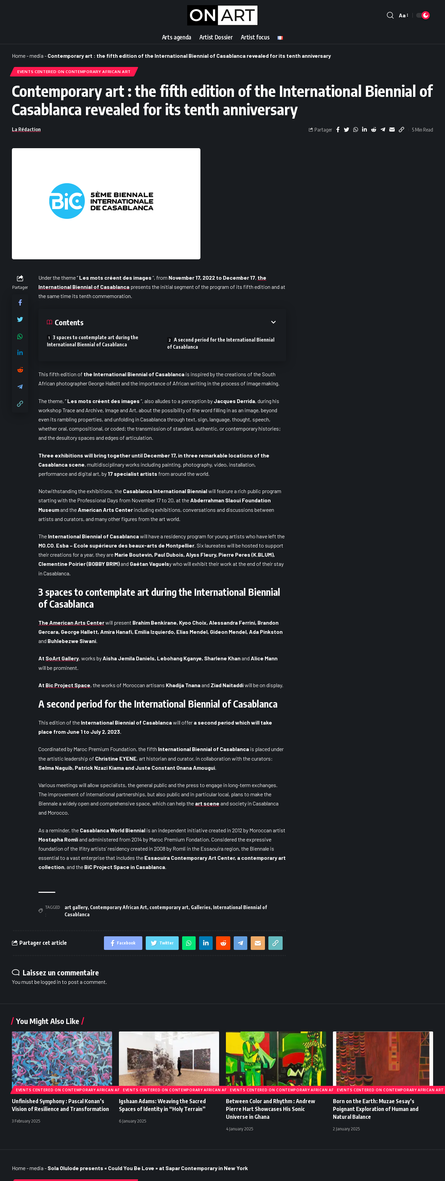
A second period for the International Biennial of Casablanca (220, 343)
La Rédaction (26, 129)
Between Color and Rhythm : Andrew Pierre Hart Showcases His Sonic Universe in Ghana (270, 1109)
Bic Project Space (68, 685)
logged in (51, 981)
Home (18, 55)
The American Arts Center (71, 622)
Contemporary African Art (118, 907)
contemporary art (169, 907)
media (36, 55)
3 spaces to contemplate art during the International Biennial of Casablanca (92, 340)
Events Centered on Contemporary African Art (74, 71)
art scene (207, 803)
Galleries (201, 907)
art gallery (76, 907)
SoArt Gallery (62, 658)
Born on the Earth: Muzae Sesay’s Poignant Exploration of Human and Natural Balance (376, 1109)
